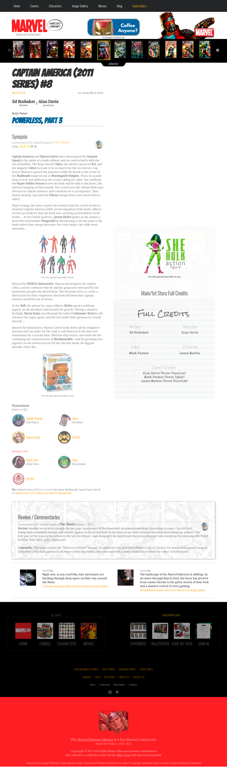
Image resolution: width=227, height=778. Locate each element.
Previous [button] (9, 50)
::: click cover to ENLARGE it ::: (164, 227)
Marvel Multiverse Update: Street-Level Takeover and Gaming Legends (172, 590)
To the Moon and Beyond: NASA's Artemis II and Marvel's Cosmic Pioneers (75, 586)
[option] (20, 49)
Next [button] (217, 50)
